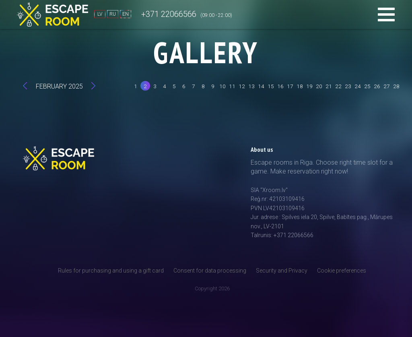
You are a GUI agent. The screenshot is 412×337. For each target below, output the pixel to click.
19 (309, 86)
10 (222, 86)
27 (386, 86)
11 (232, 86)
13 (251, 86)
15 (271, 86)
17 (290, 86)
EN (125, 14)
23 (348, 86)
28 (396, 86)
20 (319, 86)
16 (280, 86)
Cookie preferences (341, 270)
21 (328, 86)
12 (242, 86)
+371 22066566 (168, 14)
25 (367, 86)
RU (112, 14)
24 (357, 86)
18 (300, 86)
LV (99, 14)
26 (377, 86)
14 (261, 86)
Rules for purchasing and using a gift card (111, 270)
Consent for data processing (209, 270)
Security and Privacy (281, 270)
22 (338, 86)
